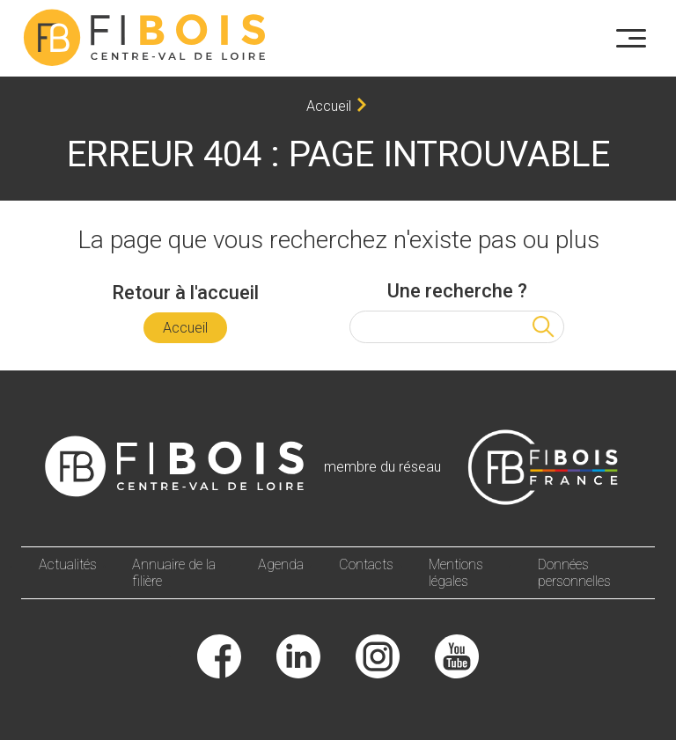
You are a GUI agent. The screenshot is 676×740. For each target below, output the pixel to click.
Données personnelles (574, 573)
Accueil (328, 106)
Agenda (281, 564)
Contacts (366, 564)
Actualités (68, 564)
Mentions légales (456, 573)
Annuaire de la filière (174, 573)
